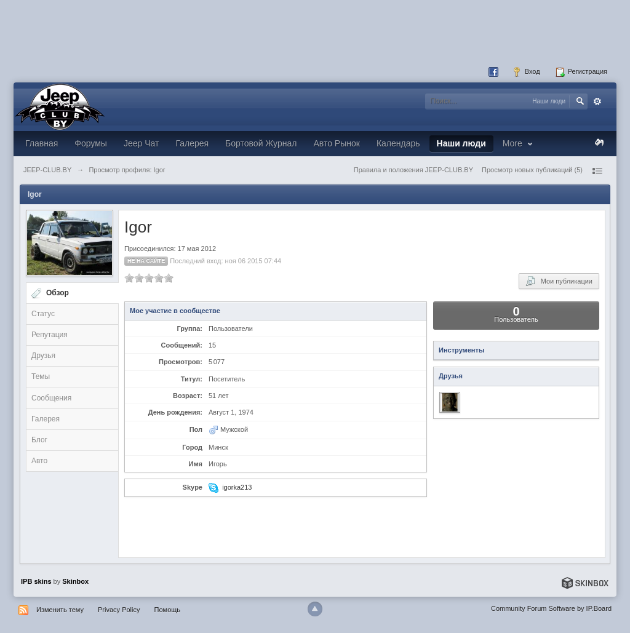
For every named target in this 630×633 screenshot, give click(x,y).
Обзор (57, 293)
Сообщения (51, 398)
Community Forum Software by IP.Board (551, 608)
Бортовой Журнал (261, 143)
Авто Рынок (336, 143)
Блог (39, 440)
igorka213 (237, 487)
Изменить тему (60, 609)
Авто (39, 460)
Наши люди (461, 143)
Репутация (49, 334)
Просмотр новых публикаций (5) (532, 169)
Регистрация (581, 72)
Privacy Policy (119, 609)
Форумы (90, 143)
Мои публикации (558, 281)
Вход (526, 72)
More (519, 143)
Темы (40, 376)
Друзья (43, 355)
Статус (43, 313)
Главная (41, 143)
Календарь (398, 143)
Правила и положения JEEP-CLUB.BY (413, 169)
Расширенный (597, 101)
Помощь (167, 609)
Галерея (192, 143)
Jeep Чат (141, 143)
